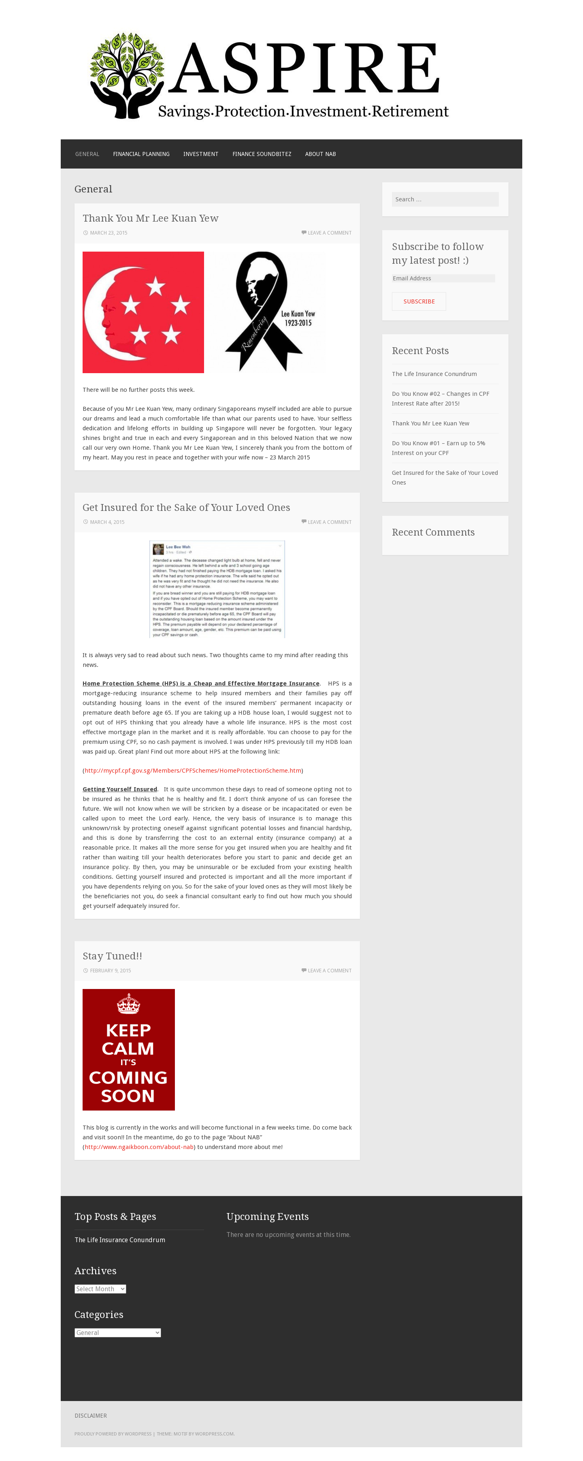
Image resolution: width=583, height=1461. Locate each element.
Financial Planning (141, 154)
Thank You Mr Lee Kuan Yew (151, 218)
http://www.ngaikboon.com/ (124, 1147)
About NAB (320, 154)
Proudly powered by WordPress (112, 1434)
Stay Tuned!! (113, 956)
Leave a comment (330, 233)
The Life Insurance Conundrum (434, 374)
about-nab (179, 1147)
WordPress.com (214, 1434)
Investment (201, 154)
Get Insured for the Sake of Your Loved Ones (186, 507)
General (87, 154)
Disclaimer (90, 1415)
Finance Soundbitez (262, 154)
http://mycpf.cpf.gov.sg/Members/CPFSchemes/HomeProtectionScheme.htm (193, 770)
